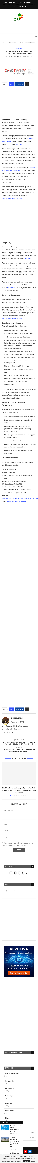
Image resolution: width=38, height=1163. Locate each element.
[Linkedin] (17, 7)
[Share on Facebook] (19, 84)
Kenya (7, 1125)
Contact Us (31, 4)
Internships (15, 4)
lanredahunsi (15, 56)
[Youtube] (22, 7)
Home (5, 2)
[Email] (25, 7)
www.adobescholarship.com (12, 318)
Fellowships (6, 4)
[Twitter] (14, 7)
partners (19, 144)
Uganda (19, 1137)
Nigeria (7, 1118)
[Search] (36, 36)
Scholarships (28, 2)
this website (11, 288)
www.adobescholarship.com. (12, 198)
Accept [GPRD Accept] (26, 1161)
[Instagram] (20, 7)
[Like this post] (12, 84)
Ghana (19, 1133)
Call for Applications (15, 2)
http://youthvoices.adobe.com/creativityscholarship (20, 498)
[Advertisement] (19, 27)
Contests (24, 4)
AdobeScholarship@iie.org (16, 501)
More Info (33, 1161)
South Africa (9, 1111)
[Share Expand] (27, 84)
